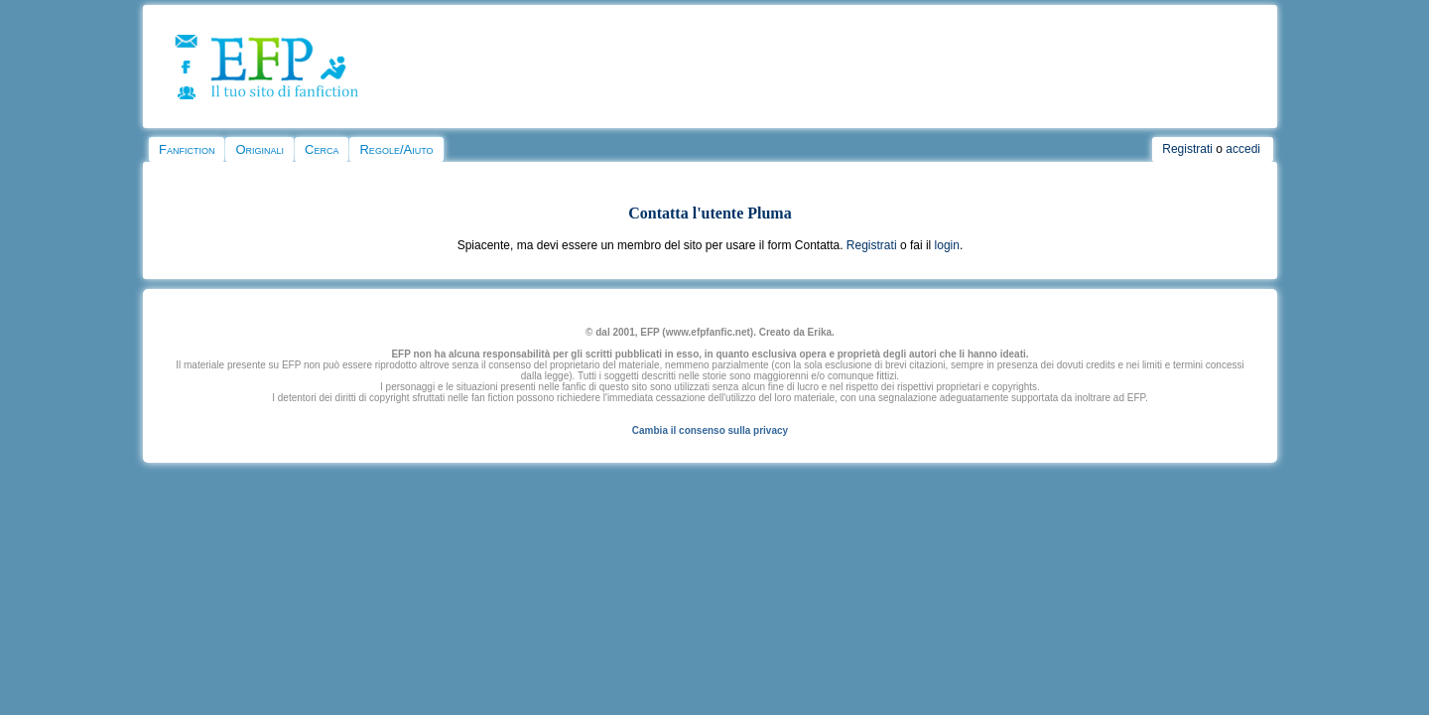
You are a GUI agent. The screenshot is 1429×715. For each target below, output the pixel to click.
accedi (1243, 149)
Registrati (1187, 149)
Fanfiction (186, 149)
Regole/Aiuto (396, 149)
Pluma (769, 213)
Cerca (321, 149)
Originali (259, 149)
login (947, 245)
